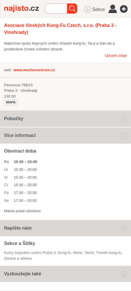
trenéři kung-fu (108, 252)
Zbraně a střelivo (18, 258)
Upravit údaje (116, 55)
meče (77, 252)
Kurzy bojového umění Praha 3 (30, 252)
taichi (89, 252)
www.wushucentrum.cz (34, 70)
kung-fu (64, 252)
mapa (11, 102)
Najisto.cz (24, 8)
